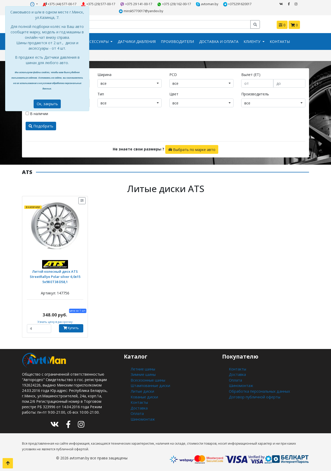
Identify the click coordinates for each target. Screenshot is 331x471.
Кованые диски (144, 395)
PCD (173, 74)
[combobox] (129, 83)
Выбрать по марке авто (191, 149)
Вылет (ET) (250, 74)
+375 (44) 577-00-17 (59, 4)
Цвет (173, 93)
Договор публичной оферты (254, 395)
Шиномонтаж (143, 417)
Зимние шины (142, 373)
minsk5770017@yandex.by (141, 11)
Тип (100, 93)
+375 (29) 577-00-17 (98, 4)
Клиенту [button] (252, 41)
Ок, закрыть (47, 103)
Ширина (104, 74)
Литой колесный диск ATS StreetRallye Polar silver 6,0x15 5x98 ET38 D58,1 (55, 276)
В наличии (37, 113)
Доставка (139, 406)
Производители (177, 41)
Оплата (137, 411)
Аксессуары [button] (97, 41)
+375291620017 (237, 4)
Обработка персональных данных (259, 390)
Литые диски (142, 390)
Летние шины (142, 368)
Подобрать (41, 125)
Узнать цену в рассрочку (55, 321)
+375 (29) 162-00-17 (174, 4)
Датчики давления (137, 41)
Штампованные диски (150, 384)
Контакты (280, 41)
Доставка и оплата (218, 41)
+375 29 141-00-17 (136, 4)
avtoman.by (207, 4)
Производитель (255, 93)
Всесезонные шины (147, 379)
